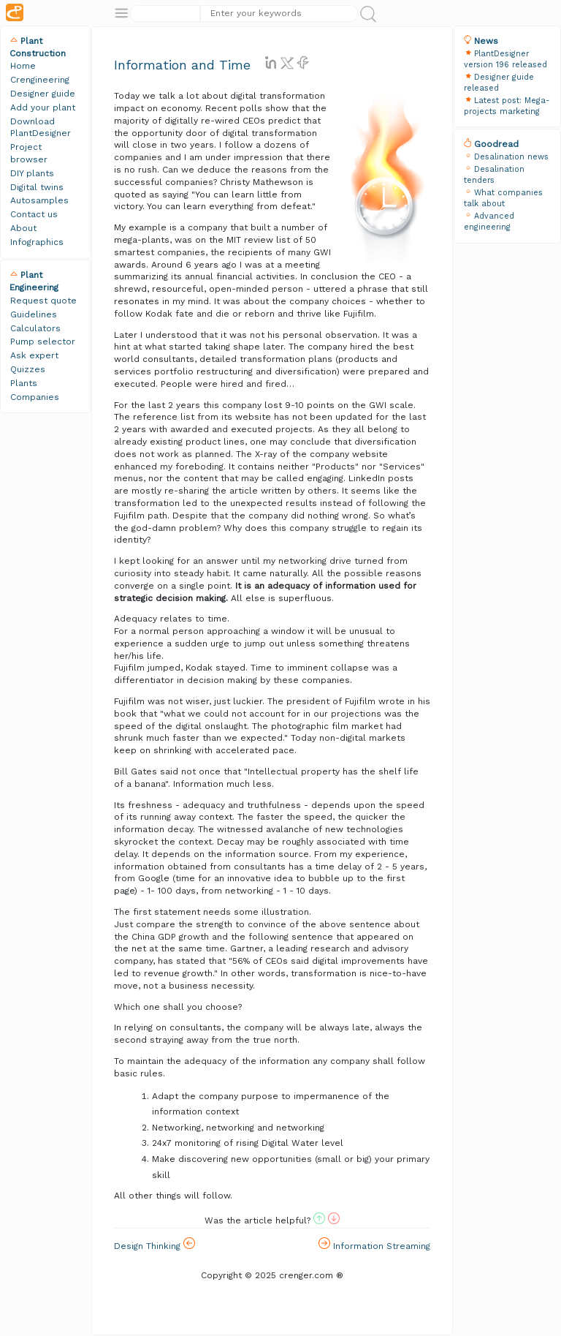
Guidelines (33, 314)
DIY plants (32, 173)
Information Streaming (374, 1244)
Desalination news (511, 157)
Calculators (35, 328)
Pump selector (42, 341)
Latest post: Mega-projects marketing (507, 106)
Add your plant (42, 107)
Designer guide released (499, 82)
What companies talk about (503, 198)
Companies (34, 397)
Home (23, 66)
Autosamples (39, 200)
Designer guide (42, 93)
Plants (23, 383)
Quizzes (27, 369)
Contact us (34, 214)
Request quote (43, 300)
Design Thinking (154, 1244)
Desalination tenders (494, 175)
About (23, 228)
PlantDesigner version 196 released (505, 59)
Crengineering (39, 80)
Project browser (28, 153)
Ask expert (34, 355)
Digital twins (37, 187)
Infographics (37, 242)
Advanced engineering (489, 221)
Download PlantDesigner (40, 127)
